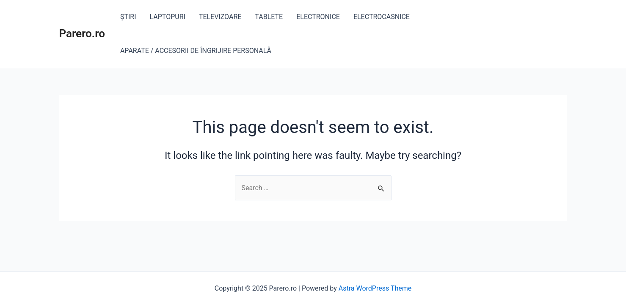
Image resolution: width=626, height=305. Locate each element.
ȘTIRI (128, 17)
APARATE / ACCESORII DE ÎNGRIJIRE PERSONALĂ (195, 51)
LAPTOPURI (167, 17)
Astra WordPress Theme (375, 288)
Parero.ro (82, 33)
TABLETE (269, 17)
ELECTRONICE (318, 17)
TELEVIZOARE (220, 17)
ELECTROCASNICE (381, 17)
